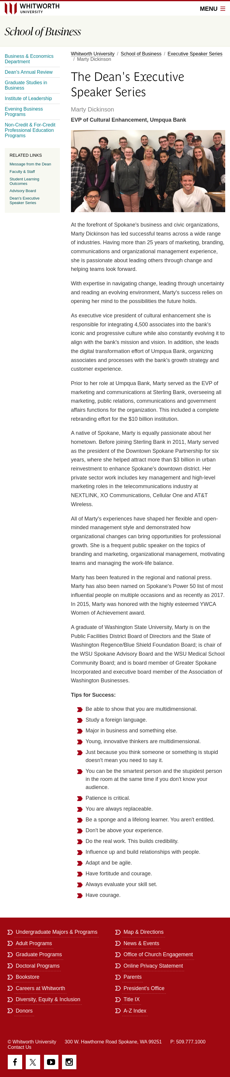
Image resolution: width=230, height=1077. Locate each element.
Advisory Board (23, 190)
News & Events (141, 943)
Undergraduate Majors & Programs (56, 932)
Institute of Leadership (28, 98)
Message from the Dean (30, 164)
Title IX (131, 999)
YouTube (51, 1062)
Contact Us (19, 1047)
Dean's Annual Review (29, 72)
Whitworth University (93, 53)
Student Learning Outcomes (24, 181)
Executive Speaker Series (195, 53)
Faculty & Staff (22, 171)
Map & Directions (143, 932)
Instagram (69, 1062)
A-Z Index (134, 1011)
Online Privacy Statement (153, 966)
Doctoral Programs (38, 966)
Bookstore (27, 977)
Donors (24, 1011)
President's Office (143, 988)
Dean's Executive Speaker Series (25, 200)
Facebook (15, 1062)
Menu (212, 8)
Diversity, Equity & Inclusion (48, 999)
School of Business (141, 53)
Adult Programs (34, 943)
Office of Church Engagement (158, 954)
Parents (132, 977)
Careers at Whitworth (40, 988)
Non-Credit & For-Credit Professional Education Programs (30, 130)
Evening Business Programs (24, 111)
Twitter (33, 1062)
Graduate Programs (39, 954)
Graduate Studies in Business (26, 85)
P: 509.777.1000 (187, 1041)
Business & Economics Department (29, 59)
